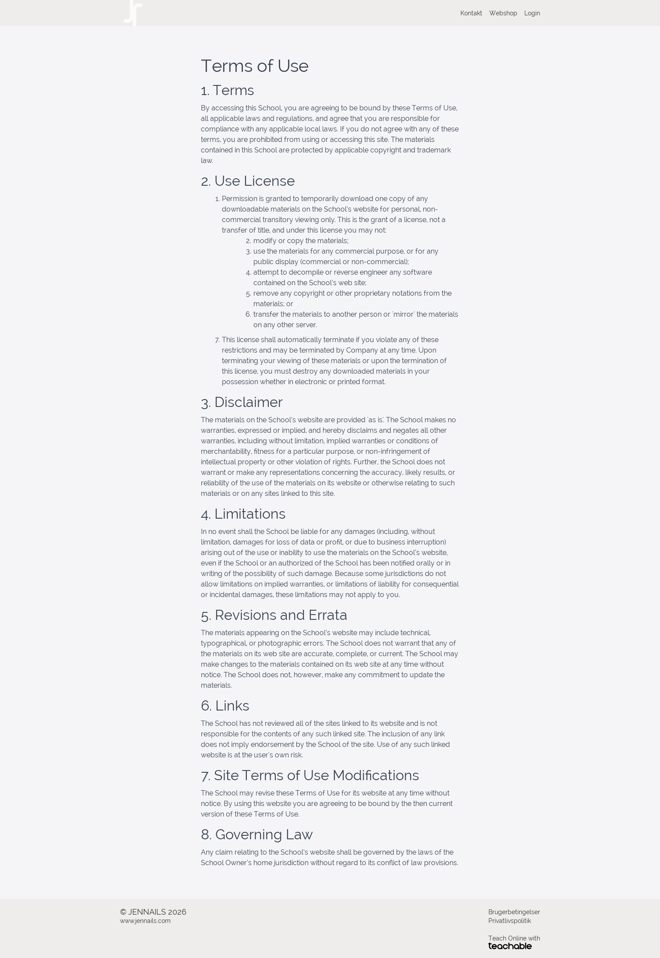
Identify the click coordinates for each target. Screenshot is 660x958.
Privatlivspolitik (509, 920)
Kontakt (471, 13)
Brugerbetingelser (514, 912)
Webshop (503, 13)
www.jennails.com (145, 920)
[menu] (496, 13)
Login (532, 13)
